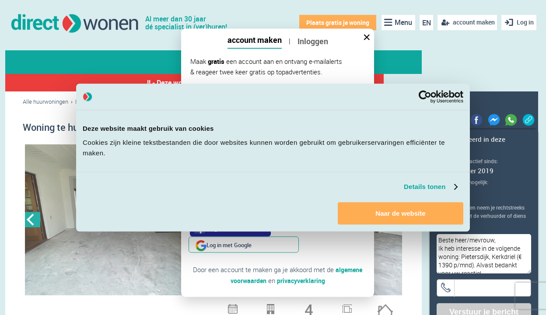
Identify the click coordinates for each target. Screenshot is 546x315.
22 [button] (333, 306)
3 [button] (116, 306)
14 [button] (242, 306)
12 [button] (219, 306)
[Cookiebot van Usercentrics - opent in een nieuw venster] (425, 96)
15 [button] (253, 306)
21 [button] (321, 306)
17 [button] (276, 306)
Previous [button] (32, 220)
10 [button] (196, 306)
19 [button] (298, 306)
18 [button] (287, 306)
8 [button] (173, 306)
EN (424, 23)
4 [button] (128, 306)
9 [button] (185, 306)
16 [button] (264, 306)
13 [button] (230, 306)
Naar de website (400, 213)
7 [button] (162, 306)
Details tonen (424, 186)
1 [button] (94, 306)
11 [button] (207, 306)
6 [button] (151, 306)
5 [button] (139, 306)
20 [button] (310, 306)
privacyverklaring (301, 263)
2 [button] (105, 306)
